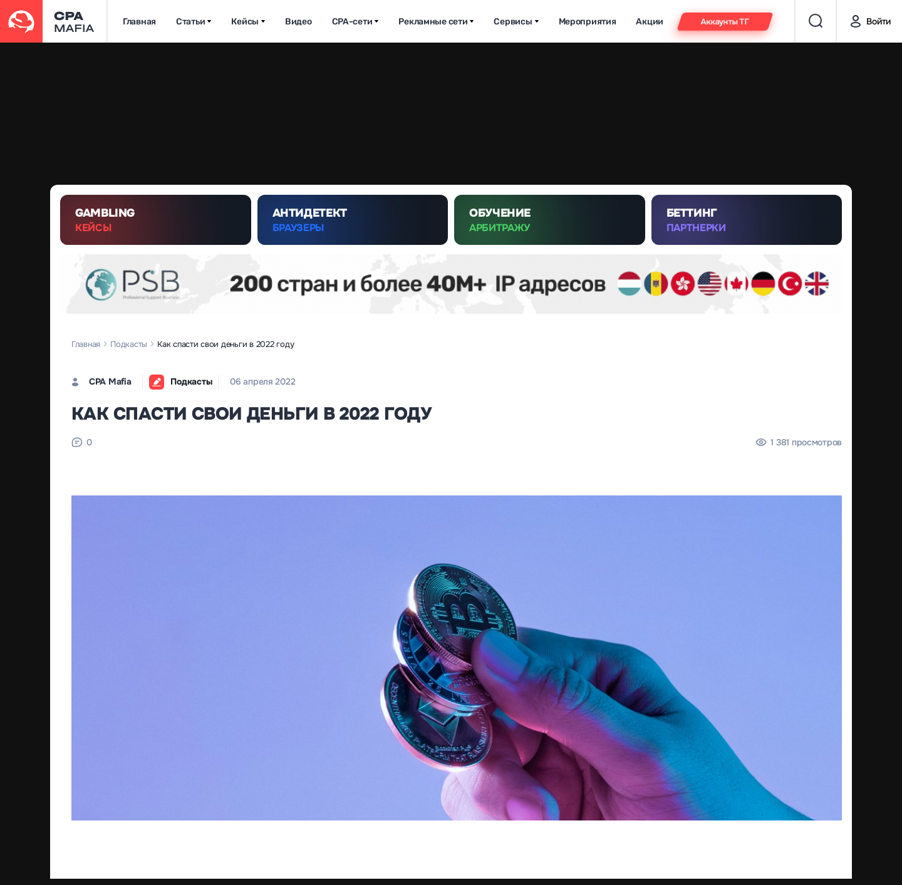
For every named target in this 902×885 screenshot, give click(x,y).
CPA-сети (355, 21)
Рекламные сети (436, 21)
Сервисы (516, 21)
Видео (298, 21)
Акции (649, 21)
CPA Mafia (110, 381)
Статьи (193, 21)
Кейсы (248, 21)
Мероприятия (587, 21)
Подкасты (128, 344)
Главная (139, 21)
